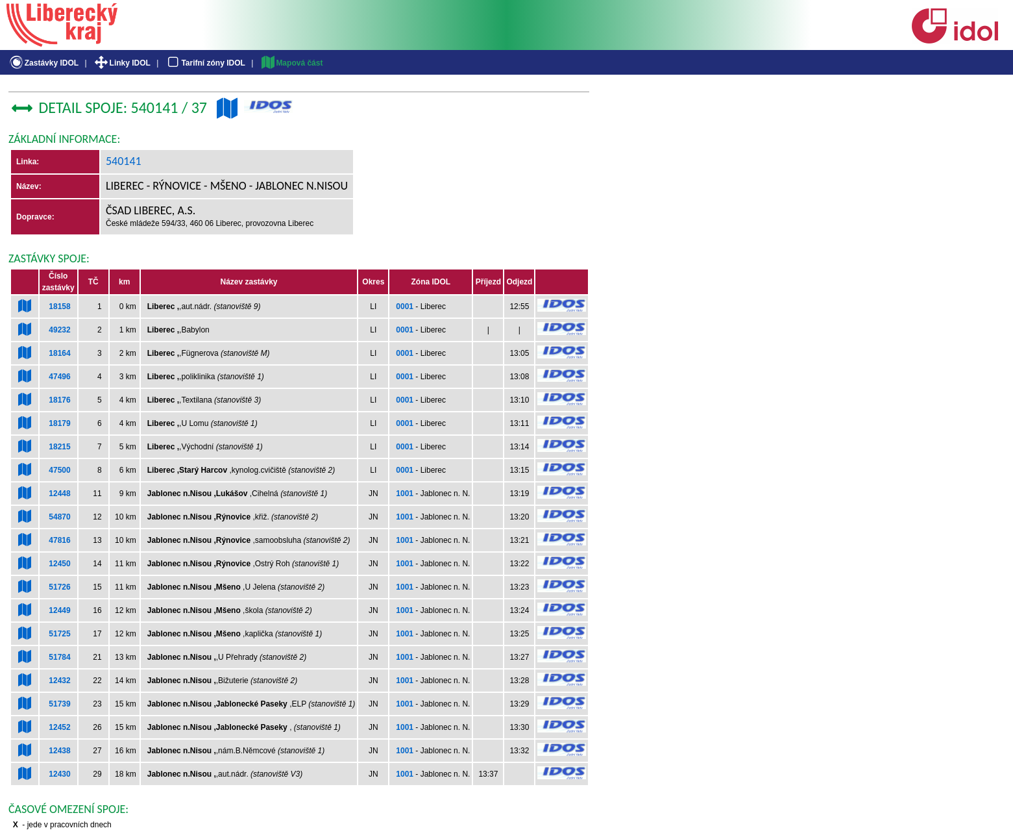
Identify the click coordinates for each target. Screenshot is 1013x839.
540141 (123, 161)
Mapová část (291, 63)
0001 (404, 306)
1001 (404, 493)
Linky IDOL (122, 63)
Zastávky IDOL (43, 63)
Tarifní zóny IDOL (205, 63)
